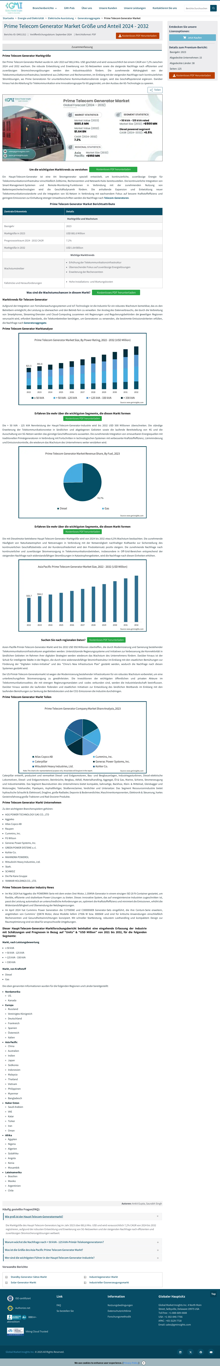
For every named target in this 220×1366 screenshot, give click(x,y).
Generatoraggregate (89, 18)
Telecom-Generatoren (116, 198)
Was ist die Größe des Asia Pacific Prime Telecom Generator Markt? (83, 1250)
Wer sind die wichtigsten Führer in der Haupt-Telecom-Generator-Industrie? (83, 1258)
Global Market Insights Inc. (20, 1352)
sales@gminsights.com (178, 1324)
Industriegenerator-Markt (103, 1277)
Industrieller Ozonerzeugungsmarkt (109, 1282)
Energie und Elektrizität (31, 18)
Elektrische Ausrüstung (61, 18)
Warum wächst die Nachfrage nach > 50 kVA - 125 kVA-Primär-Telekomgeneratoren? (83, 1242)
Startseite (8, 18)
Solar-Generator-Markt (23, 1282)
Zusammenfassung (82, 47)
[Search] (213, 8)
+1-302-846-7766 (173, 1316)
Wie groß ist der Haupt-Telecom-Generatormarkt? (83, 1216)
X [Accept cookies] (143, 1363)
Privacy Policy (130, 1362)
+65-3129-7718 (173, 1320)
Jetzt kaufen (192, 37)
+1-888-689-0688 (177, 1313)
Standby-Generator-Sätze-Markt (29, 1277)
